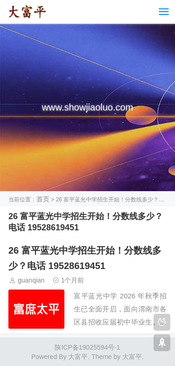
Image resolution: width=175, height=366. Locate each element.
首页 (42, 199)
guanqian (31, 280)
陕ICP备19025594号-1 (87, 347)
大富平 (132, 356)
